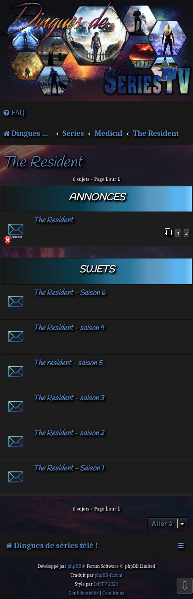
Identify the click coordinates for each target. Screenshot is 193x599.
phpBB (74, 566)
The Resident (42, 163)
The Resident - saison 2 (68, 433)
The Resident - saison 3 (68, 398)
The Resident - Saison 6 (69, 293)
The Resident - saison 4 (68, 328)
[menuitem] (13, 113)
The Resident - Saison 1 (68, 468)
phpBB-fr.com (108, 575)
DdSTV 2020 (106, 584)
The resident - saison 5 (67, 363)
